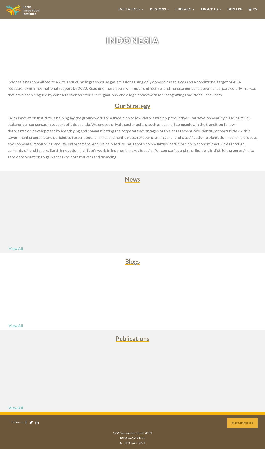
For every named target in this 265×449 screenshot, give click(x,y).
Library (184, 9)
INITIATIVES (130, 9)
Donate (234, 9)
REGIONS (159, 9)
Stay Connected (242, 422)
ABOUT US (210, 9)
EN (253, 9)
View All (16, 248)
